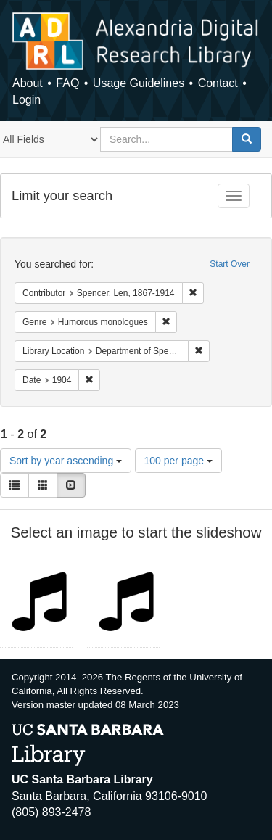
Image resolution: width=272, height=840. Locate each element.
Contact (218, 83)
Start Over (230, 264)
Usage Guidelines (138, 83)
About (27, 83)
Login (26, 100)
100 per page (178, 460)
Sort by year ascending (65, 460)
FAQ (67, 83)
